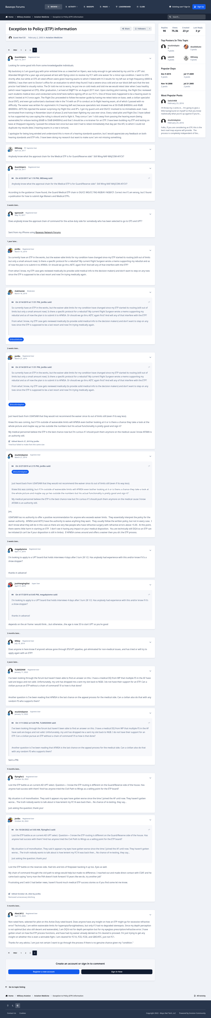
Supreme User (31, 148)
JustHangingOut (22, 583)
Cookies (22, 1013)
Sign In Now (116, 971)
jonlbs (17, 249)
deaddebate (195, 46)
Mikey (17, 641)
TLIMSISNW (20, 669)
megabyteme (21, 549)
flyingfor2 (19, 776)
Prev (15, 50)
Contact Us (11, 1013)
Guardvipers (20, 57)
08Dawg (18, 148)
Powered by (192, 1013)
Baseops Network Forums (48, 232)
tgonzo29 (19, 213)
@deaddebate (16, 339)
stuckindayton (21, 455)
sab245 (171, 57)
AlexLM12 (19, 913)
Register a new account (44, 971)
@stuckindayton (17, 404)
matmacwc (20, 291)
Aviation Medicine (54, 37)
